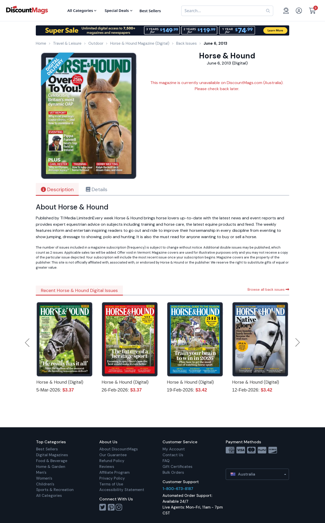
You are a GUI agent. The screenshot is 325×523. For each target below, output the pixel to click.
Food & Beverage (51, 460)
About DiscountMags (118, 449)
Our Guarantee (113, 454)
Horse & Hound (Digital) (59, 382)
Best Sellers (47, 449)
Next (297, 342)
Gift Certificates (177, 466)
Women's (44, 478)
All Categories (49, 495)
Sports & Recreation (55, 489)
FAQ (166, 460)
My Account (173, 449)
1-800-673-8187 (177, 488)
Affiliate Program (114, 472)
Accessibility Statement (121, 489)
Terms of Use (111, 484)
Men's (41, 472)
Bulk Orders (173, 472)
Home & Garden (50, 466)
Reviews (106, 466)
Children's (45, 484)
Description (57, 189)
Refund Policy (111, 460)
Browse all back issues (268, 289)
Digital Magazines (52, 454)
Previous (27, 342)
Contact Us (172, 454)
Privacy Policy (112, 478)
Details (96, 189)
